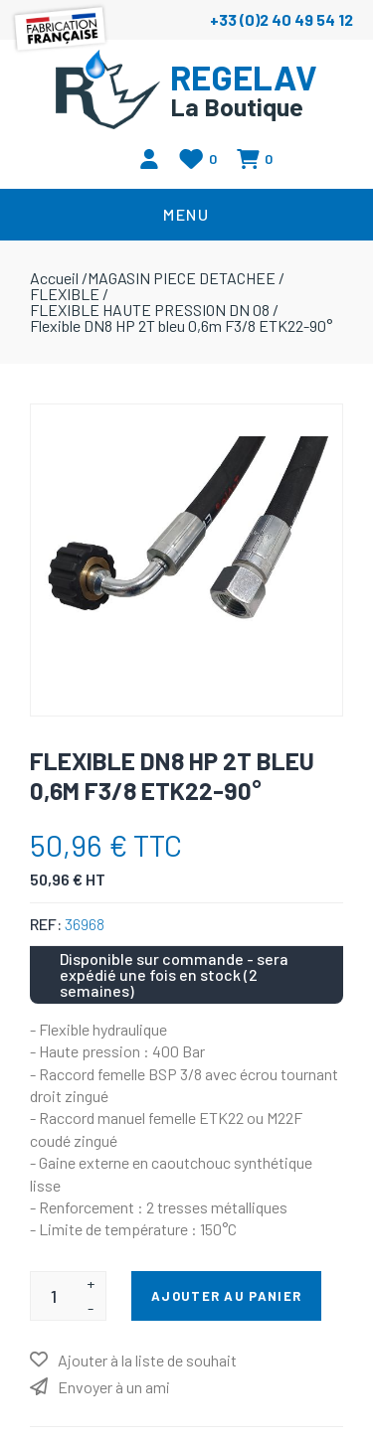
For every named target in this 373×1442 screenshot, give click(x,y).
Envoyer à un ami (114, 1386)
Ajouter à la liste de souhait (147, 1360)
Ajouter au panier (226, 1296)
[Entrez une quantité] (53, 1296)
